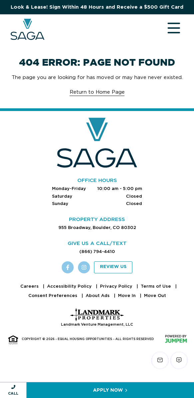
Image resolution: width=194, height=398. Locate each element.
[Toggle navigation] (167, 29)
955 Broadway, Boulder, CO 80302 (97, 227)
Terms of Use (156, 286)
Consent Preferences (53, 295)
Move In (127, 295)
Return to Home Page (97, 92)
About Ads (98, 295)
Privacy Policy (117, 286)
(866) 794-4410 (97, 251)
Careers (30, 286)
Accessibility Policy (70, 286)
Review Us (113, 267)
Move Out (155, 295)
